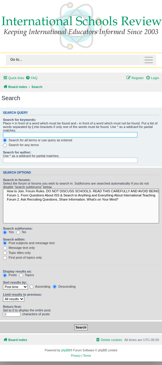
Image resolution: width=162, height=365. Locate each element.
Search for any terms (21, 145)
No (21, 232)
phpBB (65, 350)
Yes (8, 232)
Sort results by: (15, 282)
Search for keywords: (19, 119)
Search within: (14, 239)
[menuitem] (31, 77)
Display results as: (17, 271)
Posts (10, 275)
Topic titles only (17, 252)
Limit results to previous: (22, 294)
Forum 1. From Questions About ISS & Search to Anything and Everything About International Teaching (81, 195)
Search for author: (17, 152)
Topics (26, 275)
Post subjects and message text (28, 243)
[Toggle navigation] (81, 60)
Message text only (19, 247)
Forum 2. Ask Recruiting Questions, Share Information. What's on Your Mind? (81, 200)
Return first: (12, 306)
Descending (64, 286)
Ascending (40, 286)
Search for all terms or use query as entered (37, 140)
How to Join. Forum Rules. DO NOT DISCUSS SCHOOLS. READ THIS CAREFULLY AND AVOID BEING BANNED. (81, 191)
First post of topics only (22, 257)
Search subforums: (18, 228)
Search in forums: (17, 180)
